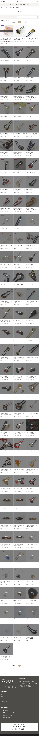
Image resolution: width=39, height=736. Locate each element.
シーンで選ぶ (17, 7)
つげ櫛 (20, 4)
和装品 (24, 4)
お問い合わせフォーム (7, 717)
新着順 (20, 17)
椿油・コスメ (12, 4)
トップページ (2, 7)
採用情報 (4, 715)
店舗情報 (4, 712)
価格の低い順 (27, 17)
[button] (13, 22)
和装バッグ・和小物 (4, 699)
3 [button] (22, 22)
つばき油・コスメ (4, 691)
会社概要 (4, 710)
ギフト (28, 4)
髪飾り (16, 4)
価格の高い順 (34, 17)
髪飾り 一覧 (12, 7)
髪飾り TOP (7, 7)
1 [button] (16, 22)
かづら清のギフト (4, 701)
